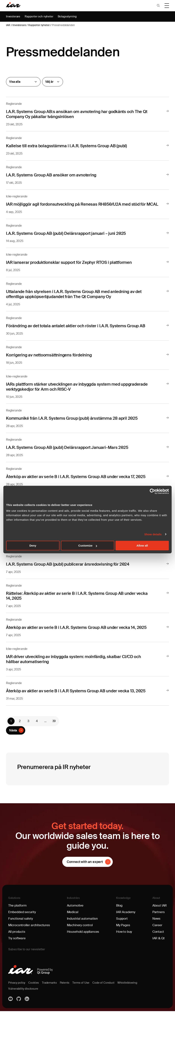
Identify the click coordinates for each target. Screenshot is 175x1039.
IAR (8, 25)
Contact (158, 959)
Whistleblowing (131, 1010)
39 (54, 748)
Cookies (34, 1010)
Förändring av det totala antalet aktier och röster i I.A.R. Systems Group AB (82, 330)
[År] (52, 81)
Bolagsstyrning (70, 16)
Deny (32, 545)
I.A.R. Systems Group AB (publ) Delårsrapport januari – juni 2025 (72, 238)
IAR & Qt (158, 966)
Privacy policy (17, 1010)
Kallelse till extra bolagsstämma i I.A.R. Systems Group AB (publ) (72, 145)
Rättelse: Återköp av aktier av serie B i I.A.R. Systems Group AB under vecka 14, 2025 (77, 613)
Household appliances (83, 959)
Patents (67, 1010)
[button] (158, 5)
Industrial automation (82, 946)
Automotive (75, 933)
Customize (87, 545)
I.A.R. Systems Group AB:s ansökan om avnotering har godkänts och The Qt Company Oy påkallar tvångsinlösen (81, 114)
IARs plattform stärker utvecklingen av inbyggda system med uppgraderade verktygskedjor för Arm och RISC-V (69, 390)
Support (122, 946)
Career (157, 953)
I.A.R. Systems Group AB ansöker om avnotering (55, 174)
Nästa (13, 758)
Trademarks (51, 1010)
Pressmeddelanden (63, 25)
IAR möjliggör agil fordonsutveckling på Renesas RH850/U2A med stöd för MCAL (79, 206)
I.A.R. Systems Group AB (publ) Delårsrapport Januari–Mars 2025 (73, 451)
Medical (73, 940)
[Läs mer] (167, 111)
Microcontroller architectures (29, 953)
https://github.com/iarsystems (19, 1026)
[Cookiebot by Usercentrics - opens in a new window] (152, 491)
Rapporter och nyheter (40, 16)
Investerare (13, 16)
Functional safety (20, 946)
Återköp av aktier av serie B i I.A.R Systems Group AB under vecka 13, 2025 (74, 715)
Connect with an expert (85, 889)
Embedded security (22, 940)
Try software (17, 966)
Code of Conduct (107, 1010)
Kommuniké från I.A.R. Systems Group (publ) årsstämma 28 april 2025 (78, 422)
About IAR (159, 933)
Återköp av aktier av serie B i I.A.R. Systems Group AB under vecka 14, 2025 (74, 647)
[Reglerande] (23, 81)
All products (17, 959)
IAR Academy (126, 940)
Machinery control (80, 953)
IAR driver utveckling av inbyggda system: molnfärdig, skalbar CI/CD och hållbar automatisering (80, 681)
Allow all (142, 545)
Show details (153, 534)
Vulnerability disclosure (23, 1016)
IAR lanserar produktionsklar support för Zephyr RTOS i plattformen (75, 267)
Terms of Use (84, 1010)
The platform (17, 933)
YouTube (10, 1026)
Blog (119, 933)
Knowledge (123, 925)
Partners (158, 940)
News (156, 946)
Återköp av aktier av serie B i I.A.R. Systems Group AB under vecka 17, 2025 (74, 482)
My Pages (123, 953)
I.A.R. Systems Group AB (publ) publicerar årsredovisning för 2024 (74, 582)
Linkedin (27, 1026)
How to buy (124, 959)
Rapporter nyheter (39, 25)
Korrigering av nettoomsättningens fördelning (53, 359)
